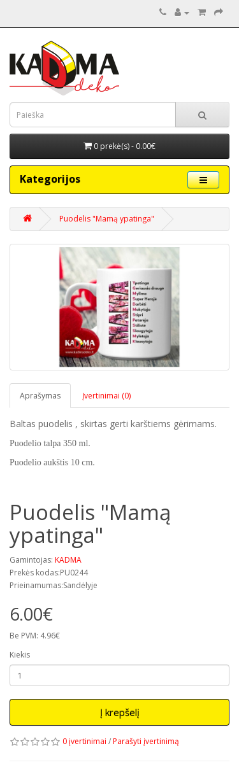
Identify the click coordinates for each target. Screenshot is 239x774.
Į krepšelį (120, 712)
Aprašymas (40, 395)
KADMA (68, 559)
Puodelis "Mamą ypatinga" (106, 218)
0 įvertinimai (84, 741)
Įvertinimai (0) (106, 395)
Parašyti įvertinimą (146, 741)
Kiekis (20, 654)
